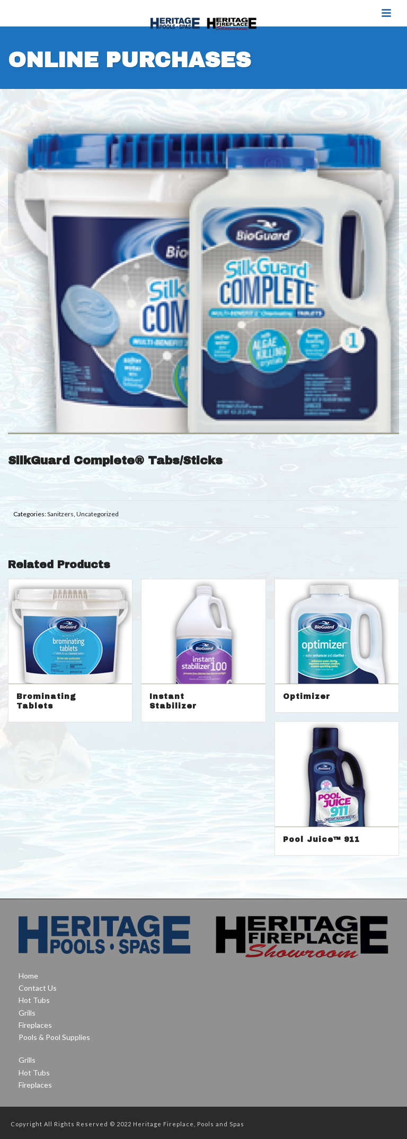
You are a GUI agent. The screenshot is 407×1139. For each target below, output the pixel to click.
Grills (27, 1012)
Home (28, 975)
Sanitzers (60, 514)
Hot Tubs (34, 1000)
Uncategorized (97, 514)
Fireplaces (35, 1024)
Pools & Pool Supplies (54, 1037)
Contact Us (38, 987)
